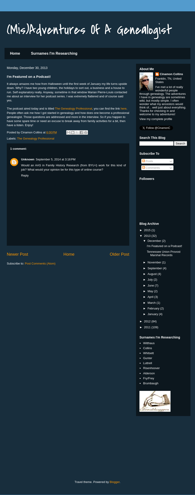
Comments (151, 167)
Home (15, 53)
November (155, 262)
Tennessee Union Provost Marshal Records (163, 253)
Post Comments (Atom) (40, 263)
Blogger (115, 482)
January (153, 314)
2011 (147, 327)
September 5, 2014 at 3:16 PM (56, 159)
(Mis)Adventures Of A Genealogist (89, 30)
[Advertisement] (34, 450)
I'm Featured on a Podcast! (164, 246)
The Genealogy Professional (73, 108)
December (155, 241)
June (151, 285)
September (155, 268)
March (152, 302)
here (124, 108)
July (151, 279)
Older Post (119, 254)
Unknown (27, 159)
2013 (147, 236)
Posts (147, 161)
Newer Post (17, 254)
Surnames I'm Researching (54, 53)
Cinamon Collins (171, 74)
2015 (147, 230)
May (151, 291)
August (153, 274)
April (151, 297)
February (154, 308)
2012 (147, 321)
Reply (25, 175)
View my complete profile (155, 119)
